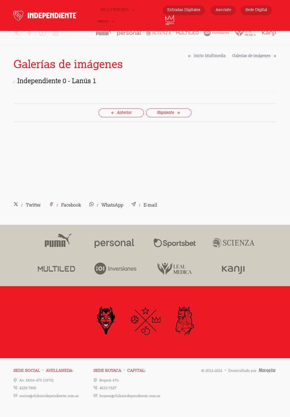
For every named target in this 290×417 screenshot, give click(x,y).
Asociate (223, 10)
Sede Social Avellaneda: (43, 371)
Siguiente (168, 113)
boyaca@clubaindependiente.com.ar (129, 396)
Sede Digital (256, 10)
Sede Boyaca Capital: (119, 371)
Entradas (183, 10)
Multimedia (118, 9)
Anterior (121, 113)
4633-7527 (107, 388)
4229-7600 (27, 388)
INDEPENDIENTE (53, 15)
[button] (27, 205)
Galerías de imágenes (254, 56)
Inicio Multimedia (206, 56)
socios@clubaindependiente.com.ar (49, 396)
